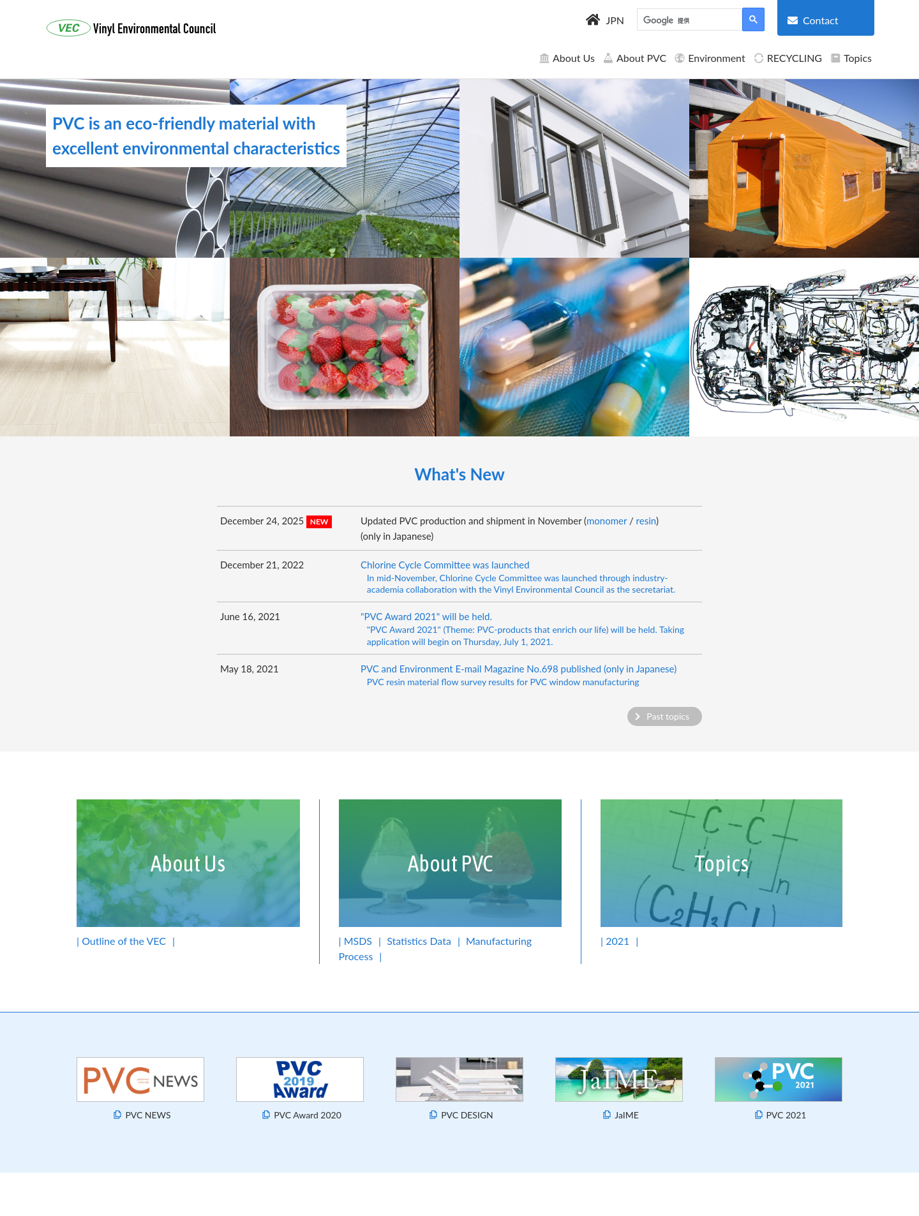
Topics (851, 58)
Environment (709, 58)
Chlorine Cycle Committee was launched (530, 577)
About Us (567, 58)
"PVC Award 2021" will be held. (530, 629)
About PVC (634, 58)
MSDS (358, 941)
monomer (607, 520)
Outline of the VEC (124, 941)
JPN (615, 20)
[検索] (688, 21)
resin (646, 520)
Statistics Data (419, 941)
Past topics (667, 716)
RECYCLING (787, 58)
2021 (617, 941)
